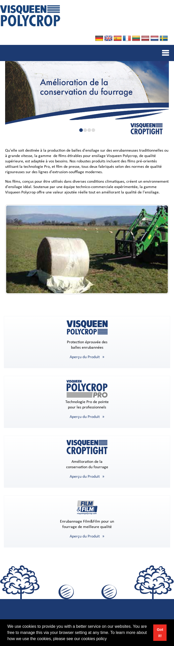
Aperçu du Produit (85, 357)
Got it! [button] (160, 633)
